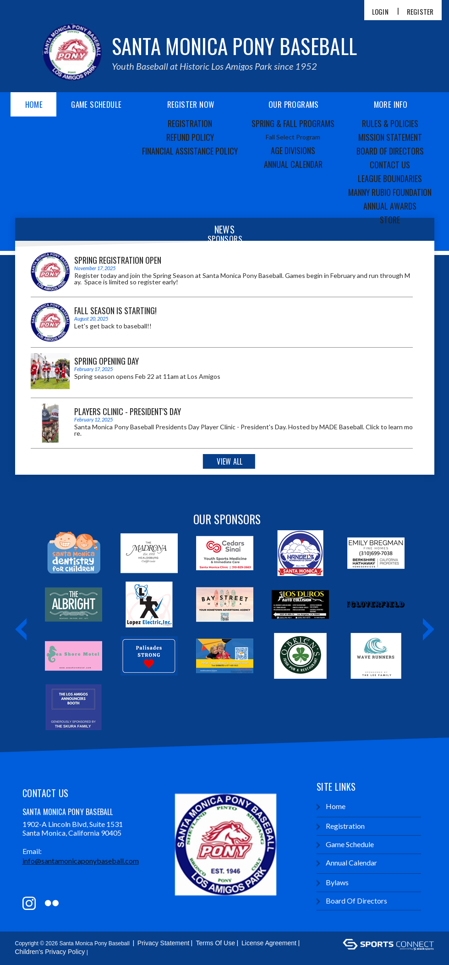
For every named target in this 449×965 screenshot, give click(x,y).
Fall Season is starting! (115, 310)
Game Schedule (96, 104)
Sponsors (225, 238)
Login (380, 11)
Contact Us (390, 165)
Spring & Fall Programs (293, 123)
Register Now (190, 104)
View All (229, 461)
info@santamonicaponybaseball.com (80, 860)
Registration (190, 123)
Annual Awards (389, 206)
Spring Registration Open (117, 260)
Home (34, 104)
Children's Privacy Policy (50, 951)
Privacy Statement (163, 943)
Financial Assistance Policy (190, 151)
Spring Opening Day (106, 361)
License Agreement (268, 943)
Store (390, 220)
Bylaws (333, 883)
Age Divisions (293, 150)
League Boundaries (390, 178)
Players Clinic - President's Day (127, 411)
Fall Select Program (293, 137)
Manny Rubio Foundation (390, 192)
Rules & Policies (390, 123)
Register (420, 11)
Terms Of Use (215, 943)
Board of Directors (390, 151)
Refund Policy (190, 137)
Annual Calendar (293, 164)
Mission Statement (390, 137)
